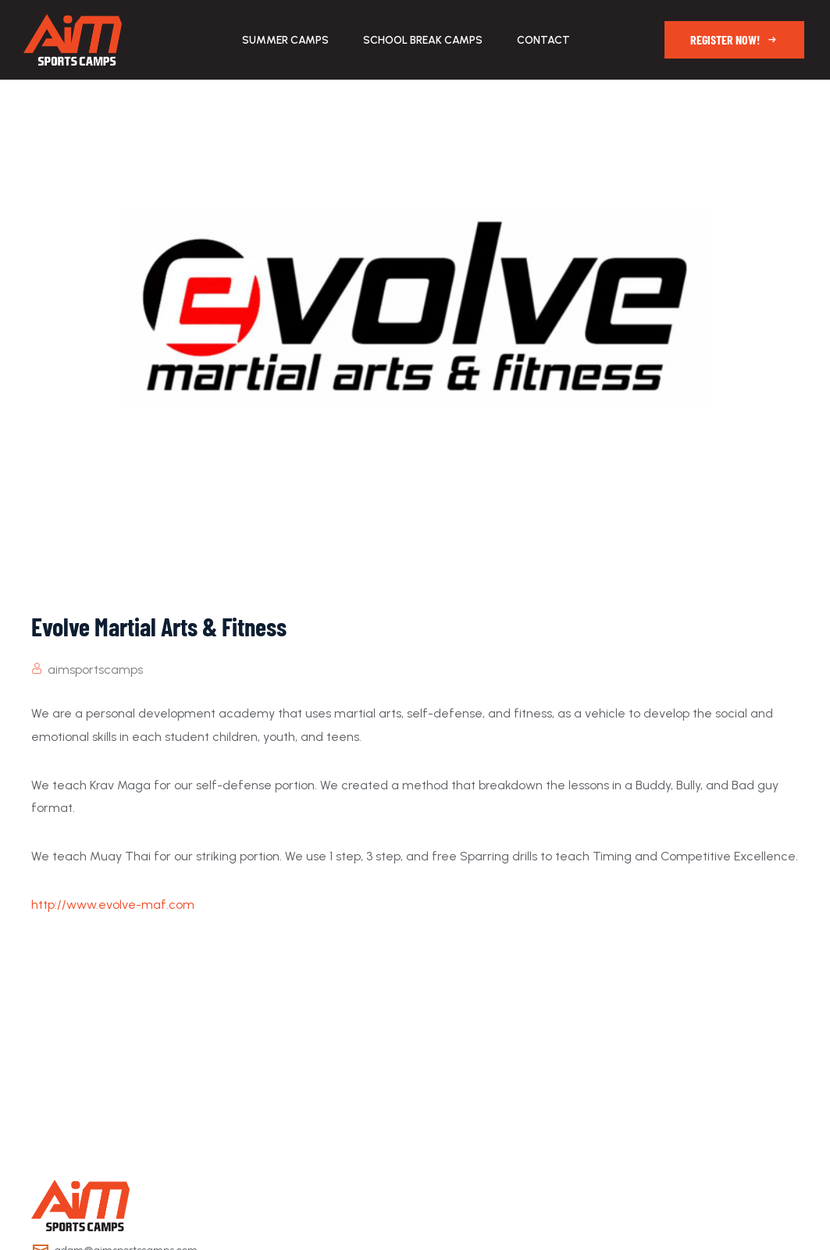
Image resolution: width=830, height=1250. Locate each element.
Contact (543, 40)
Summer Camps (285, 40)
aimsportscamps (95, 669)
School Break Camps (423, 40)
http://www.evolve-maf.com (112, 904)
